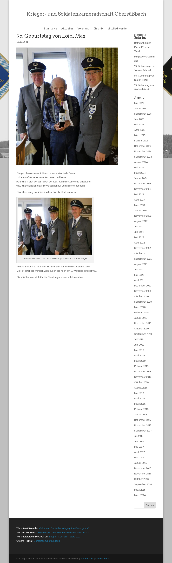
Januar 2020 (140, 317)
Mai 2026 (139, 103)
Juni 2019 (139, 344)
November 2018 (142, 376)
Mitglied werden (117, 28)
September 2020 (143, 301)
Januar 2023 (140, 210)
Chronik (98, 28)
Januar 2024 (140, 178)
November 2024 (142, 151)
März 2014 (140, 495)
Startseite (50, 28)
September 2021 (143, 258)
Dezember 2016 (142, 468)
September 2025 (143, 113)
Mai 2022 (139, 237)
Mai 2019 (139, 350)
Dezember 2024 (142, 146)
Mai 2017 (139, 446)
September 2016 (143, 484)
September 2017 (143, 430)
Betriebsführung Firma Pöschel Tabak (142, 47)
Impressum (87, 558)
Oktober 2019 (141, 328)
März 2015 (140, 489)
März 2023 (140, 205)
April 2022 (139, 242)
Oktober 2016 (141, 479)
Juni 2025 (139, 119)
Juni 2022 (139, 231)
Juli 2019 (138, 339)
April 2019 (139, 355)
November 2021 (142, 248)
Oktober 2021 (141, 253)
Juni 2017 (139, 441)
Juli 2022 (138, 226)
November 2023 (142, 189)
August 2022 (140, 221)
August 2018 (140, 387)
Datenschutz (102, 558)
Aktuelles (67, 28)
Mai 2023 (139, 194)
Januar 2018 (140, 414)
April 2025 (139, 129)
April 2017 (139, 452)
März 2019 (140, 360)
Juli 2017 (138, 436)
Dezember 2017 (142, 419)
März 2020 (140, 307)
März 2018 (140, 403)
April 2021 (139, 280)
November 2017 (142, 425)
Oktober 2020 (141, 296)
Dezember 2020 (142, 285)
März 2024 (140, 172)
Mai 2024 (139, 167)
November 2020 (142, 291)
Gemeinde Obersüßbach (47, 540)
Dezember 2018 (142, 371)
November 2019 (142, 323)
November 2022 (142, 215)
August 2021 (140, 264)
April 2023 (139, 199)
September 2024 (143, 156)
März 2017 (140, 457)
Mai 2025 (139, 124)
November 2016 (142, 473)
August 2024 (140, 162)
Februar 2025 (141, 140)
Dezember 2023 (142, 183)
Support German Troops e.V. (64, 536)
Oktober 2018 (141, 382)
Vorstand (83, 28)
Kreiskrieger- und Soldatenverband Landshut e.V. (64, 532)
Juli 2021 (138, 269)
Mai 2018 (139, 393)
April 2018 (139, 398)
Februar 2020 (141, 312)
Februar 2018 (141, 409)
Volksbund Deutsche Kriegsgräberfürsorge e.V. (64, 528)
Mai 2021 (139, 274)
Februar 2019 (141, 366)
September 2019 (143, 334)
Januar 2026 (140, 108)
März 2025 (140, 135)
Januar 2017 (140, 462)
